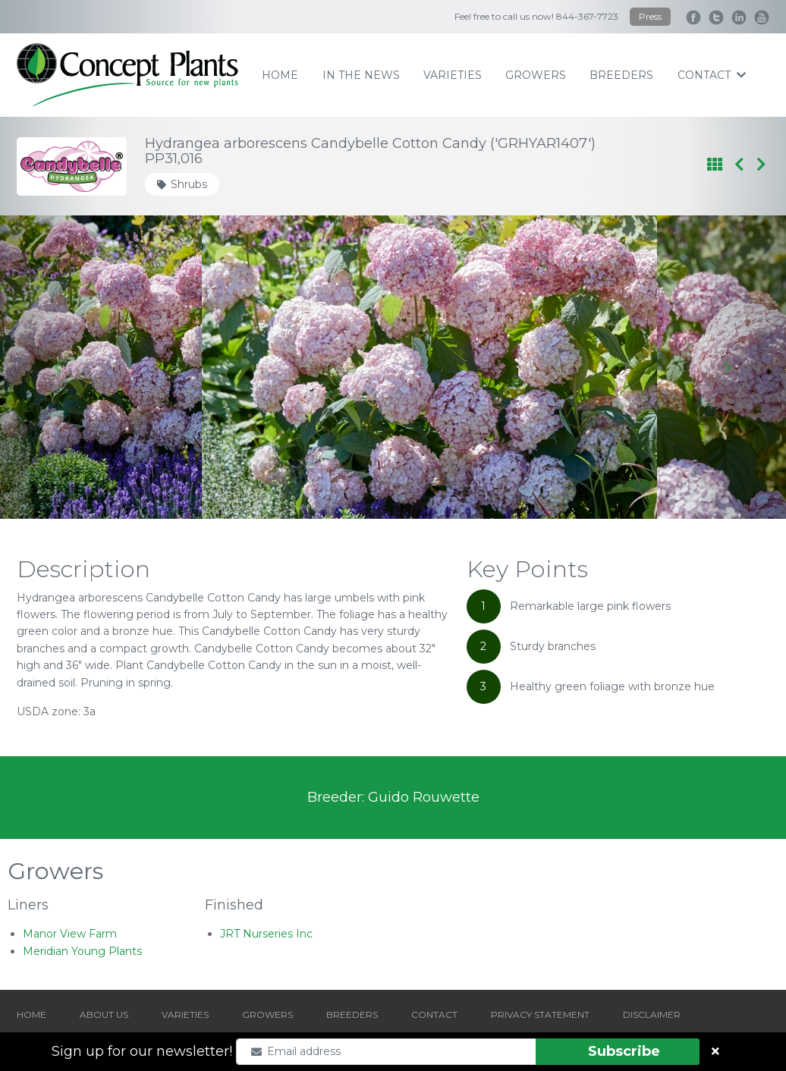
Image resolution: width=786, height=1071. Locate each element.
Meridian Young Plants (82, 951)
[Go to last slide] (59, 367)
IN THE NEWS (361, 75)
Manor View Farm (70, 934)
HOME (31, 1014)
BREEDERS (352, 1014)
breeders (621, 75)
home (280, 75)
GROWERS (267, 1014)
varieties (452, 75)
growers (535, 75)
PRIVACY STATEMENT (540, 1014)
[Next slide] (727, 367)
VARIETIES (185, 1014)
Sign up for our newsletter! (142, 1051)
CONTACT (434, 1014)
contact (712, 75)
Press (650, 16)
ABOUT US (104, 1014)
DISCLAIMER (652, 1014)
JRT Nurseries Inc (266, 934)
